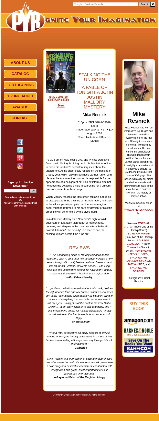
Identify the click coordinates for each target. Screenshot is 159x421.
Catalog (20, 74)
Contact (20, 118)
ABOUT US (20, 63)
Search (144, 4)
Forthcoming (20, 85)
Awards (20, 107)
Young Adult (20, 96)
